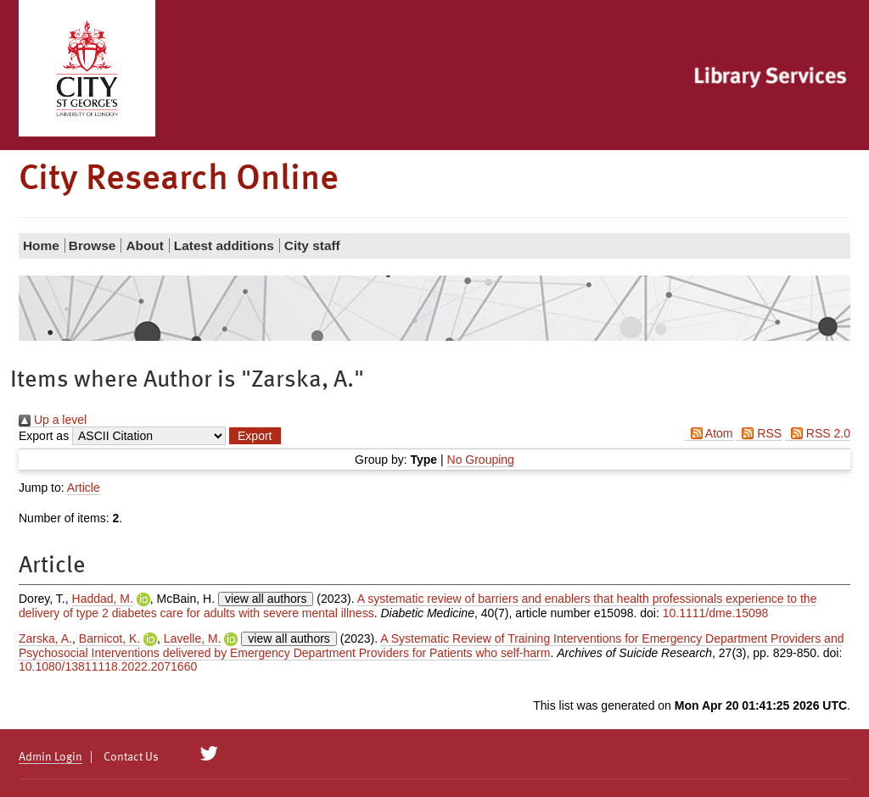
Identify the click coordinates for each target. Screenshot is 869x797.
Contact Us (131, 757)
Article (83, 487)
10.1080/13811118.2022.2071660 (108, 666)
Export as (44, 436)
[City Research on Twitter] (209, 754)
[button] (254, 435)
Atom (709, 433)
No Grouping (480, 459)
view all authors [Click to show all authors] (266, 598)
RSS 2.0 (817, 433)
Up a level (53, 419)
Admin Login (50, 757)
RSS (759, 433)
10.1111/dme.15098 (716, 613)
